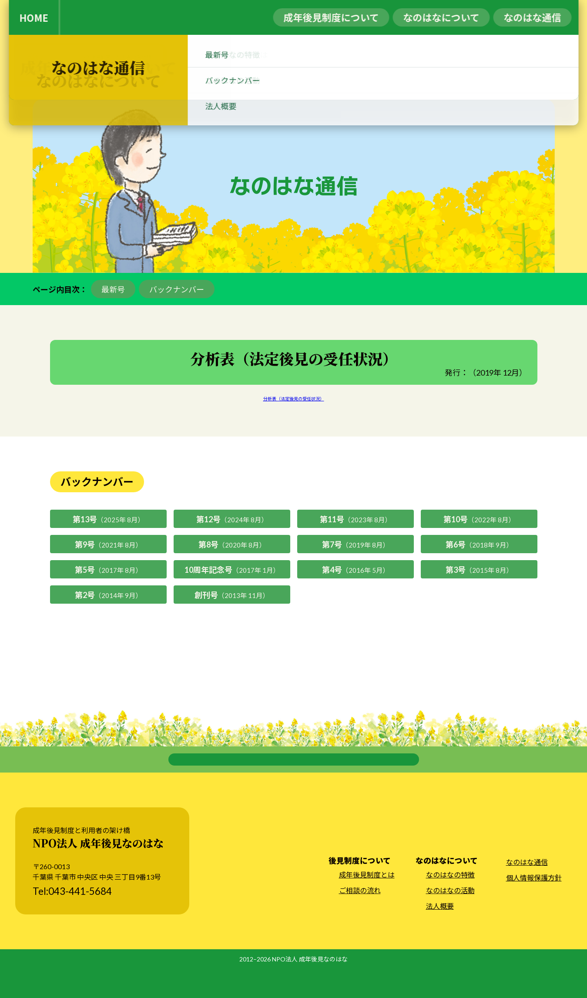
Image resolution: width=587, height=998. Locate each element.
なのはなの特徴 (450, 904)
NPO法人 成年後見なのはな (310, 988)
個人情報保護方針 (534, 907)
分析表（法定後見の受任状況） (293, 398)
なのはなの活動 (450, 920)
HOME (33, 17)
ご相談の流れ (360, 920)
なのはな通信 (527, 891)
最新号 (113, 289)
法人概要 (440, 935)
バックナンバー (176, 289)
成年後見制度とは (367, 904)
